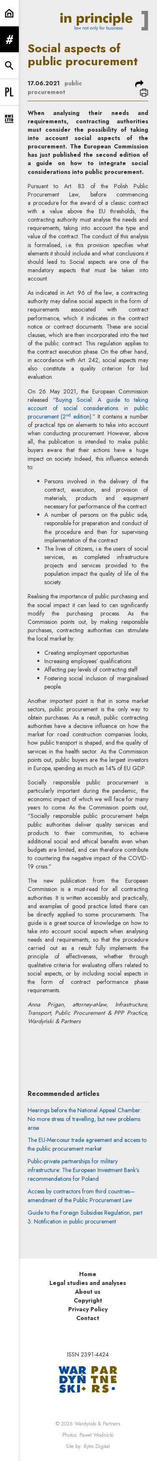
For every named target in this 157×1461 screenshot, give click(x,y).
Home (87, 1274)
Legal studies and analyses (87, 1283)
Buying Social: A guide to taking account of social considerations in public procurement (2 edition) (88, 408)
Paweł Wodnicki (96, 1435)
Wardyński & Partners (97, 1424)
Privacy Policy (88, 1309)
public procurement (55, 87)
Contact (87, 1318)
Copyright (88, 1300)
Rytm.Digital (97, 1446)
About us (87, 1291)
